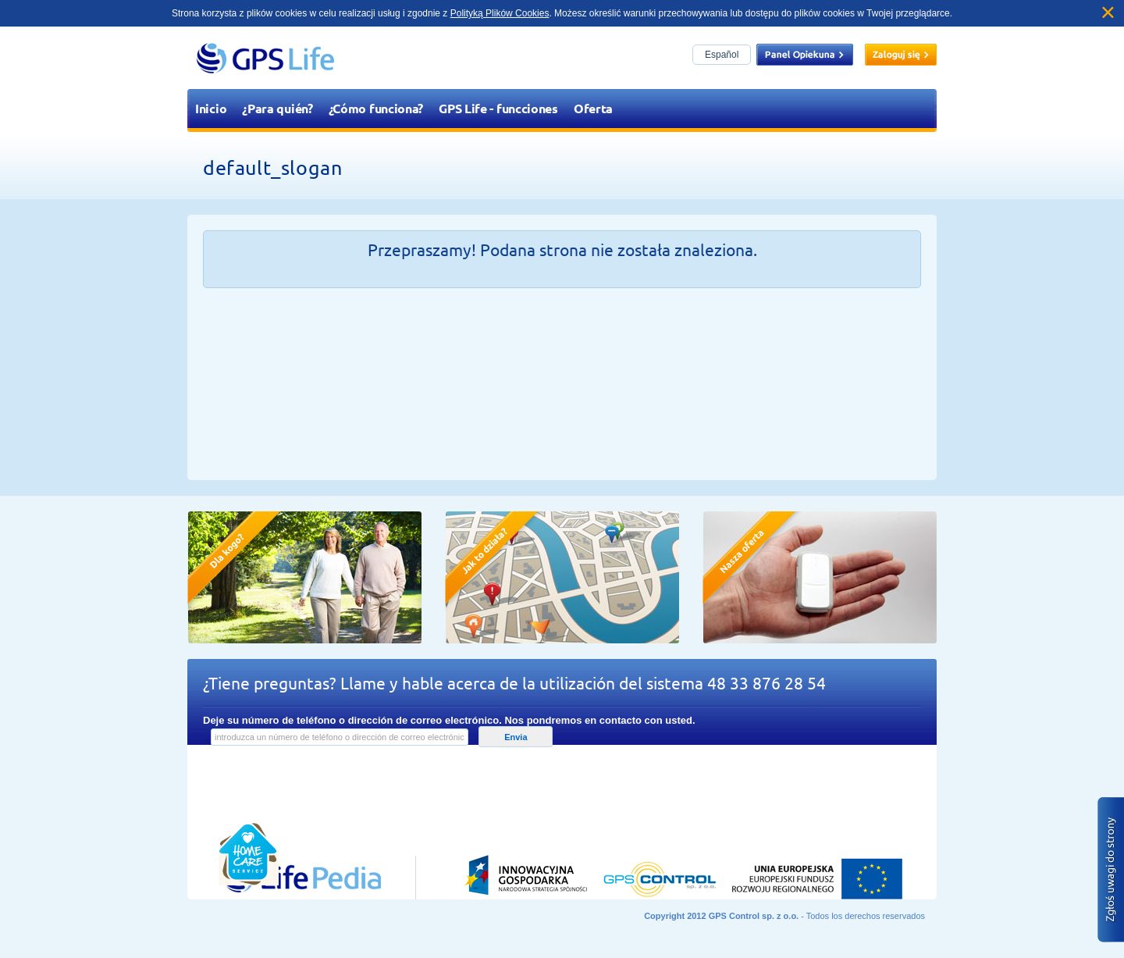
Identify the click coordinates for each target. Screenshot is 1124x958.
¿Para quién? (277, 108)
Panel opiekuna (804, 55)
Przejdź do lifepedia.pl (284, 784)
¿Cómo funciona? (376, 108)
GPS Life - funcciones (498, 108)
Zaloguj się (901, 55)
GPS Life (265, 58)
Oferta (593, 108)
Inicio (210, 108)
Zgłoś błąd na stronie (1110, 869)
